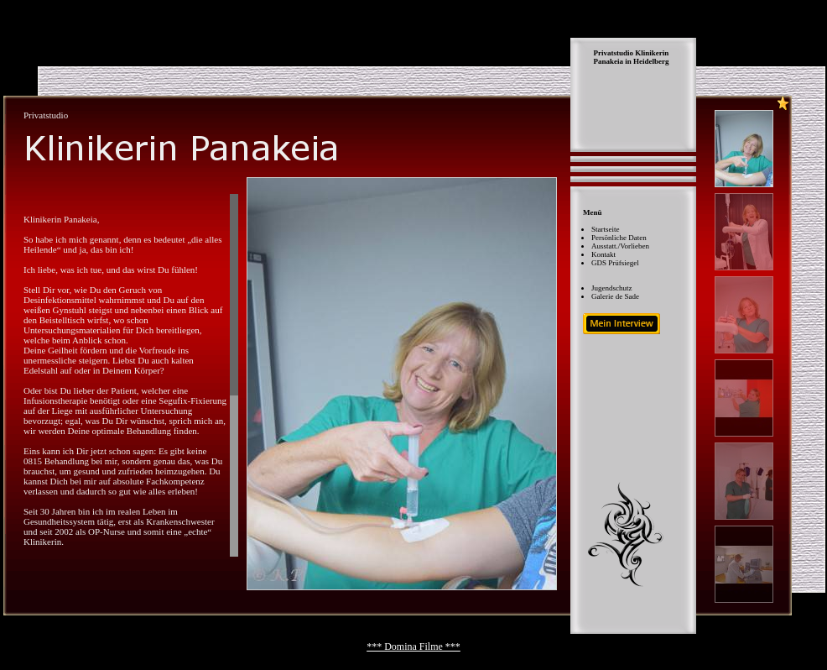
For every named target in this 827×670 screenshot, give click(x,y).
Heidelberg (651, 61)
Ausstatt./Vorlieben (620, 246)
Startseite (605, 229)
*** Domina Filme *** (413, 646)
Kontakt (603, 254)
